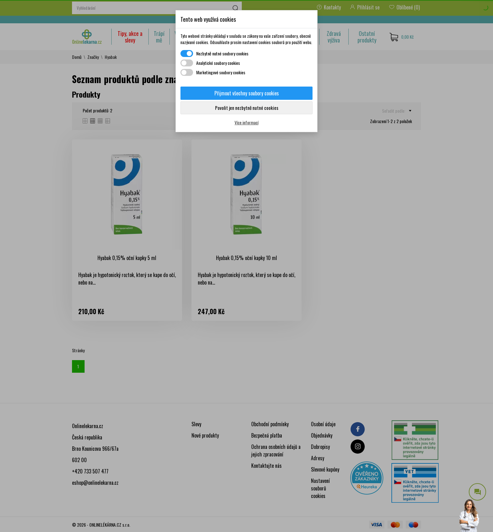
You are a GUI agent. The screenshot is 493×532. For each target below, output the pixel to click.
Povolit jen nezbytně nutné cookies (246, 107)
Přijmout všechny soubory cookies (246, 93)
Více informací (246, 122)
